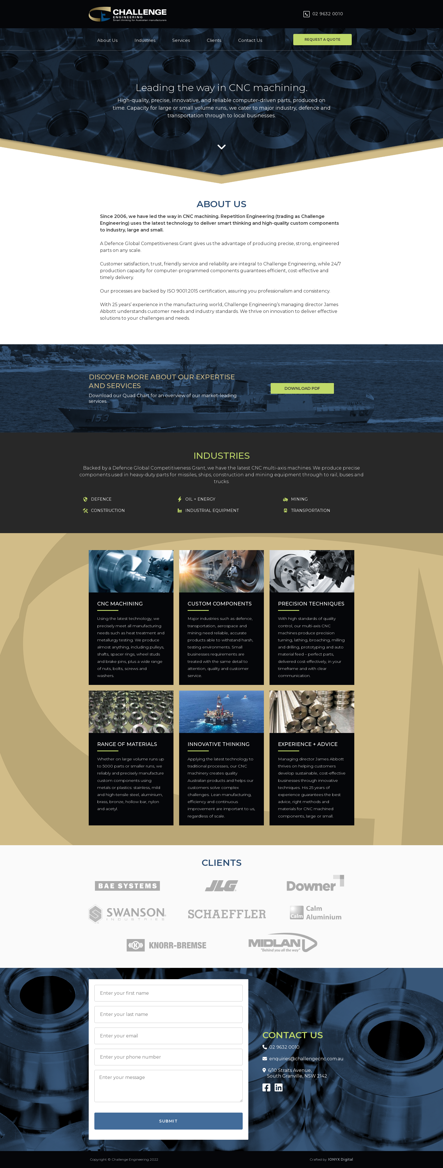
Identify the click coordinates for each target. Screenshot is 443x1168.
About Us (107, 40)
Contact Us (250, 40)
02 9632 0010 (280, 1047)
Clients (214, 40)
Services (181, 40)
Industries (144, 40)
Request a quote (322, 39)
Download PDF (302, 388)
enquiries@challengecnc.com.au (303, 1058)
